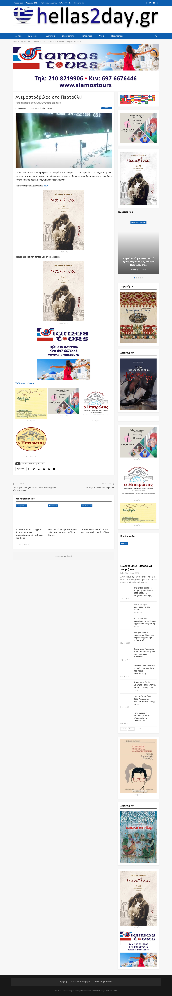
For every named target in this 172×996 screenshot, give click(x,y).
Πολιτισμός (86, 36)
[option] (138, 246)
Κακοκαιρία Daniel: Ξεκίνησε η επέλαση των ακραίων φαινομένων (145, 684)
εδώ (46, 185)
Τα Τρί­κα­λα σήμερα (24, 383)
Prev (19, 544)
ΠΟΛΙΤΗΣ (124, 543)
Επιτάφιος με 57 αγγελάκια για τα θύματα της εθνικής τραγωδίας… (145, 621)
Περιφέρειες (33, 36)
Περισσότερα (117, 36)
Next (26, 544)
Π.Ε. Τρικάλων (106, 108)
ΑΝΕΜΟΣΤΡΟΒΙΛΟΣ (28, 464)
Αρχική (18, 36)
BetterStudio (111, 991)
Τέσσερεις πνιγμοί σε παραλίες (100, 487)
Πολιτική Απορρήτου (49, 3)
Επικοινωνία (79, 3)
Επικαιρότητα (68, 36)
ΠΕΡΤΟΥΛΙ (41, 464)
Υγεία (101, 36)
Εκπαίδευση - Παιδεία (138, 222)
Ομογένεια (50, 36)
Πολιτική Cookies (65, 3)
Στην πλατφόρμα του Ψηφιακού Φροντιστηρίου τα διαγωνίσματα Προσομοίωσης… (139, 261)
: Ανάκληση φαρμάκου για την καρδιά (142, 607)
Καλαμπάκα (53, 506)
